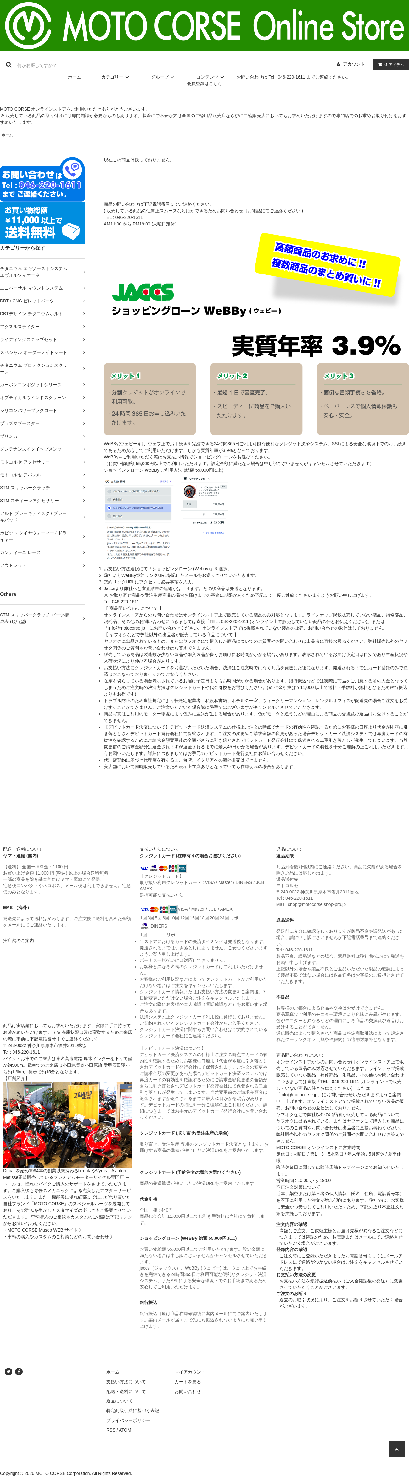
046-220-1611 (129, 217)
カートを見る (188, 1381)
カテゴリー (116, 76)
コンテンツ (211, 76)
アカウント (354, 64)
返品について (119, 1400)
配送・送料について (126, 1391)
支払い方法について (126, 1381)
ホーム (74, 76)
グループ (163, 76)
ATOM (125, 1430)
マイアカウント (190, 1371)
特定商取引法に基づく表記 (132, 1410)
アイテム (389, 64)
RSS (110, 1430)
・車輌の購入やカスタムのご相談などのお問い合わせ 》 (59, 1236)
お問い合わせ (188, 1391)
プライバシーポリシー (128, 1420)
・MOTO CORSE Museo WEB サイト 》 (43, 1230)
